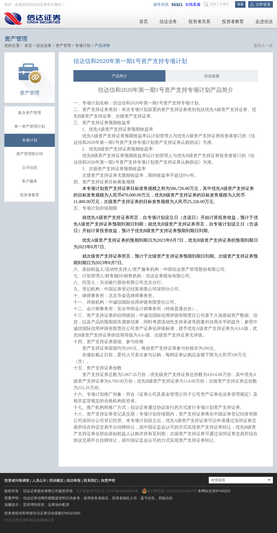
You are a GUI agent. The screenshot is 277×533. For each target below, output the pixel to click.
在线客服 (193, 4)
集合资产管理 (29, 113)
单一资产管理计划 (29, 126)
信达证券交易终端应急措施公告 (29, 520)
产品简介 (119, 76)
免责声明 (108, 480)
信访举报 (73, 480)
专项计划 (82, 46)
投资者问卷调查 (16, 480)
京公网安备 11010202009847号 (169, 490)
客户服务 (29, 181)
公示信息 (29, 168)
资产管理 (63, 46)
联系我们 (91, 480)
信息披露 (211, 76)
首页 (143, 21)
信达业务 (168, 21)
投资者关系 (199, 21)
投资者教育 (233, 21)
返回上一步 (263, 46)
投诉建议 (56, 480)
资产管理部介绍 (29, 154)
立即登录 (263, 4)
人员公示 (39, 480)
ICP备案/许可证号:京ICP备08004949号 (107, 491)
